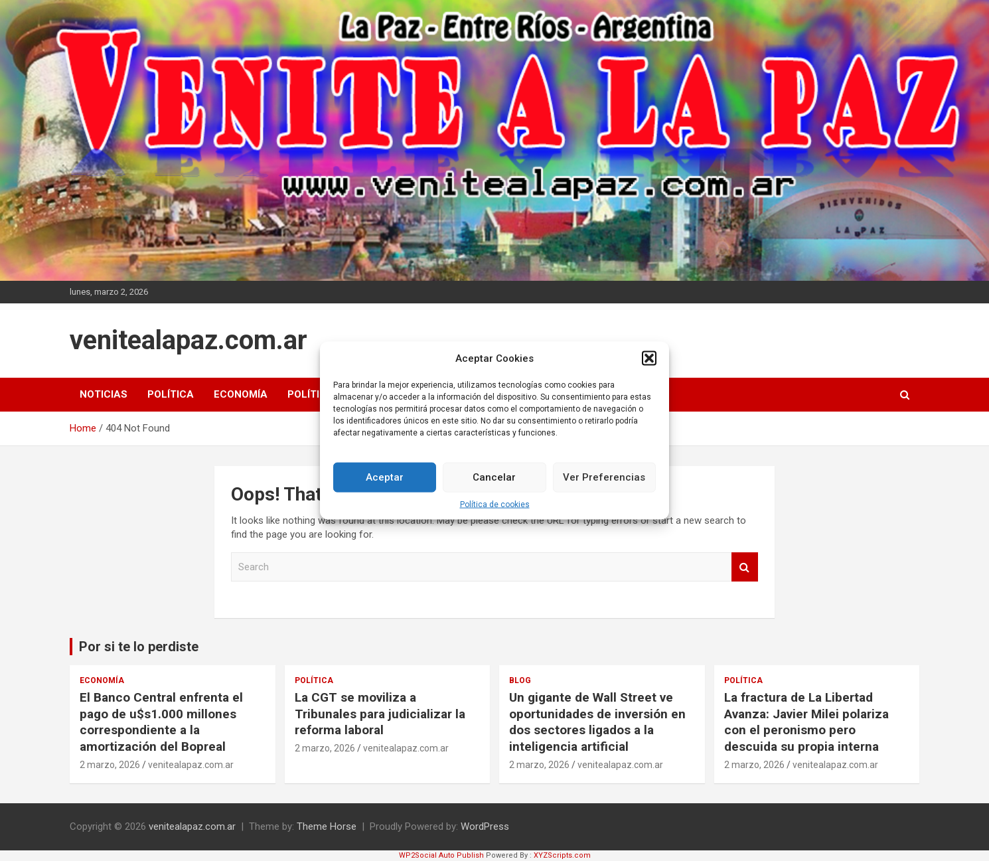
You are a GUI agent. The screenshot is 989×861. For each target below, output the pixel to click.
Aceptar (385, 484)
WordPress (485, 826)
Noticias (103, 394)
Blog (520, 680)
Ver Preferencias (604, 484)
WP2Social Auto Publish (441, 855)
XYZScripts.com (562, 855)
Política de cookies (495, 510)
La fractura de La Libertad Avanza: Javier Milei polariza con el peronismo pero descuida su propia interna (806, 722)
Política (170, 394)
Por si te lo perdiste (138, 647)
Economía (240, 394)
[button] (649, 365)
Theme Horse (326, 826)
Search (744, 567)
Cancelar (494, 484)
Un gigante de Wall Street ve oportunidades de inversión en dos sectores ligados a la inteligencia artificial (597, 722)
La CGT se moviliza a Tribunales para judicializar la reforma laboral (380, 714)
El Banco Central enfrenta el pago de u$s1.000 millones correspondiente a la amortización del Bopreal (161, 722)
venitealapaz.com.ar (188, 340)
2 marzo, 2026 (110, 764)
